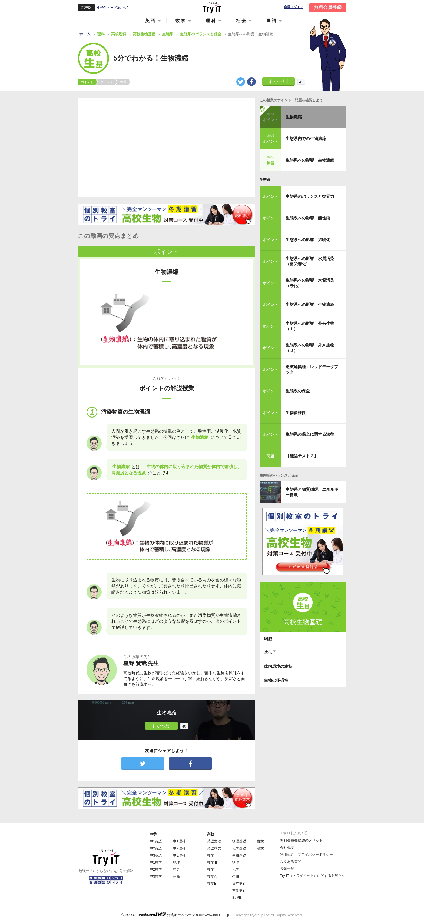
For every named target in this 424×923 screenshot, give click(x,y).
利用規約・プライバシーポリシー (306, 854)
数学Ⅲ (212, 869)
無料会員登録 (328, 7)
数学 (180, 20)
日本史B (238, 883)
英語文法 (214, 841)
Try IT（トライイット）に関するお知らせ (312, 876)
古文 (260, 841)
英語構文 (214, 848)
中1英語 (156, 841)
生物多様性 (296, 412)
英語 (150, 20)
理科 (211, 20)
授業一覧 (287, 869)
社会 (241, 20)
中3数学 (156, 876)
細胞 (268, 638)
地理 (176, 862)
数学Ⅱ (212, 862)
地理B (236, 897)
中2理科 (179, 848)
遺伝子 (270, 652)
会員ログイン (293, 7)
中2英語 (156, 848)
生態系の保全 (298, 391)
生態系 (265, 180)
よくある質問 (290, 861)
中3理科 (179, 855)
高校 (210, 834)
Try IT (212, 7)
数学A (212, 876)
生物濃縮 (294, 117)
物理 (235, 862)
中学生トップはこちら (113, 7)
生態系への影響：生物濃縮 (310, 160)
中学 (153, 834)
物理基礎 (239, 841)
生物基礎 (239, 855)
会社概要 (287, 847)
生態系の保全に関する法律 (310, 434)
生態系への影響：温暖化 (308, 239)
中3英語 (156, 855)
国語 (271, 20)
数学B (212, 883)
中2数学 (156, 869)
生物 (235, 876)
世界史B (238, 890)
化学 (235, 869)
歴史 (176, 869)
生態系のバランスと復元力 (310, 196)
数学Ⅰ (212, 855)
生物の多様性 (276, 680)
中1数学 (156, 862)
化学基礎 (239, 848)
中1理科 (179, 841)
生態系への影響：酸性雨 (308, 218)
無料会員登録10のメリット (301, 840)
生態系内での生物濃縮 (306, 138)
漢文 (260, 848)
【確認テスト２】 (302, 456)
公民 (176, 876)
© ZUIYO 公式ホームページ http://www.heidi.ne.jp (175, 914)
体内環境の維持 (278, 666)
